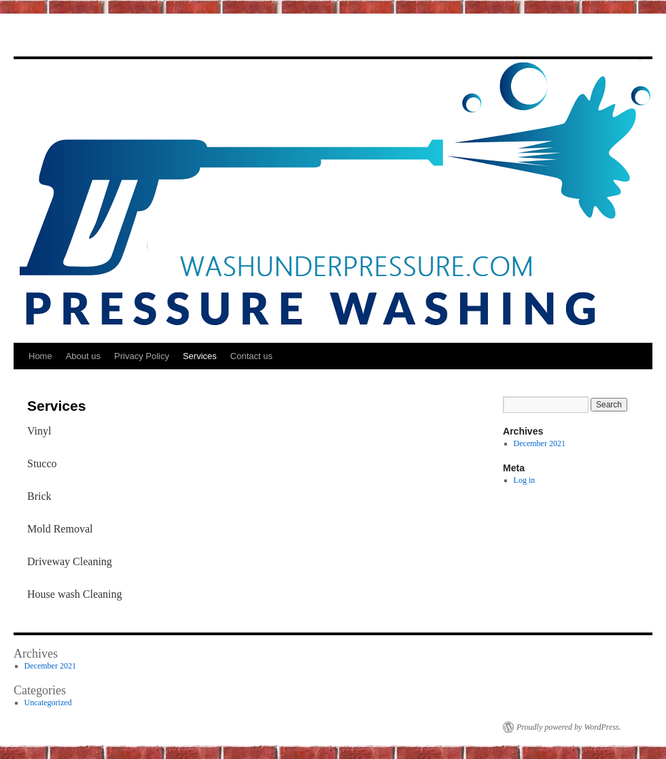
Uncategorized (48, 702)
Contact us (251, 356)
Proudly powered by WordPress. (568, 727)
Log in (525, 480)
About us (83, 356)
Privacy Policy (141, 356)
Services (200, 356)
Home (40, 356)
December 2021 (539, 443)
